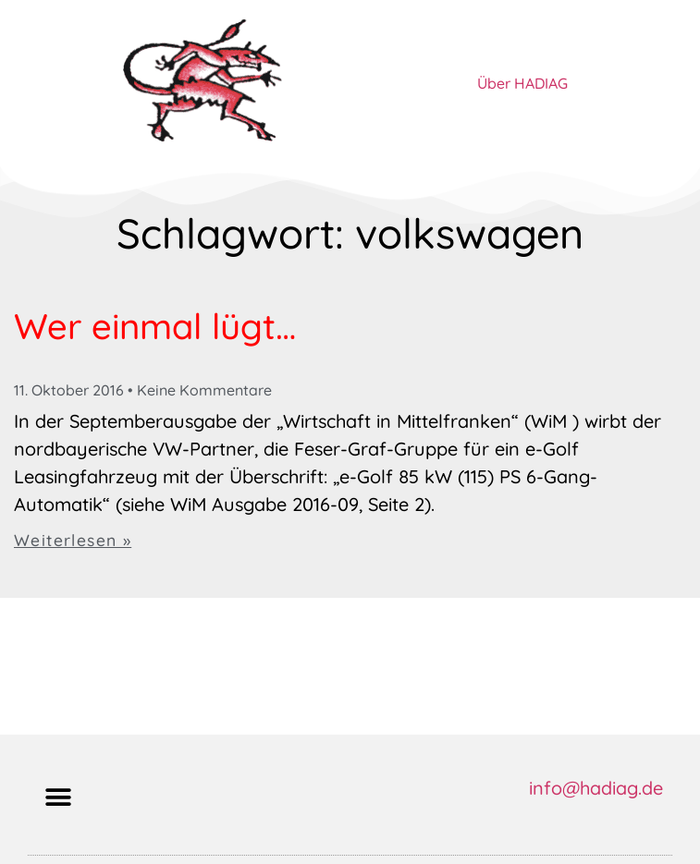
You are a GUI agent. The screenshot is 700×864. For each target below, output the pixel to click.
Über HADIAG (522, 83)
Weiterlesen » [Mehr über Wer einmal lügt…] (72, 539)
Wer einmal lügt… (155, 326)
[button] (58, 797)
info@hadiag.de (596, 787)
